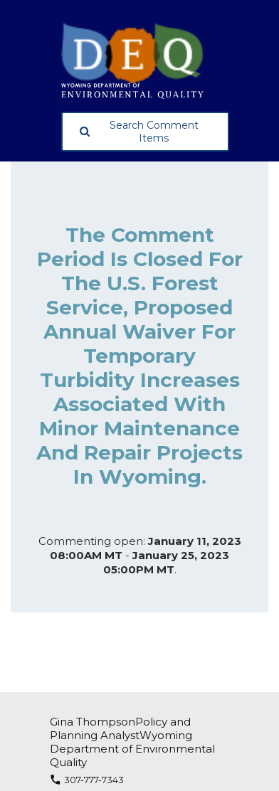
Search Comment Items (139, 131)
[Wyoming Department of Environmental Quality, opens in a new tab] (145, 61)
